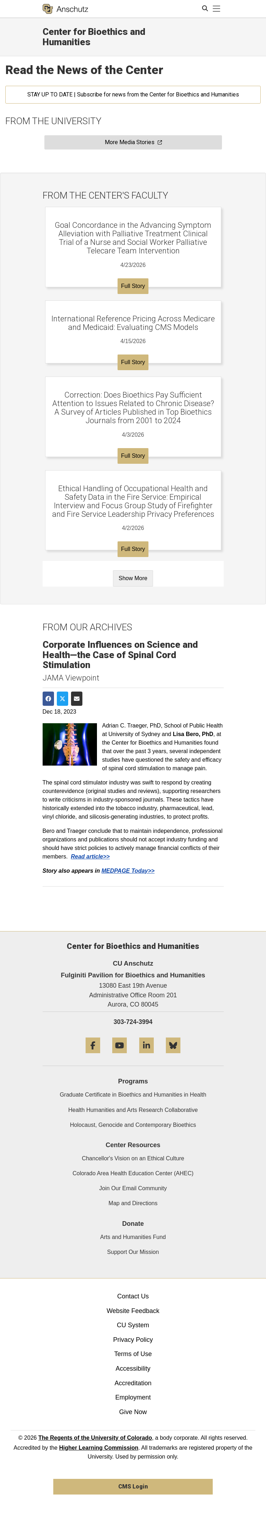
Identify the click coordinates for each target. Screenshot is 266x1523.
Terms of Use (133, 1353)
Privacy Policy (133, 1339)
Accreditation (132, 1383)
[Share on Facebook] (48, 699)
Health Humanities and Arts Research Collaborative (133, 1110)
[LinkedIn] (146, 1056)
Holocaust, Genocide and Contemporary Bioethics (133, 1125)
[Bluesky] (173, 1056)
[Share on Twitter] (62, 699)
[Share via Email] (76, 699)
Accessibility (132, 1368)
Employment (133, 1397)
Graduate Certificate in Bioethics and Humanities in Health (133, 1095)
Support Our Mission (133, 1252)
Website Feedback (133, 1310)
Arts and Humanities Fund (133, 1237)
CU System (133, 1325)
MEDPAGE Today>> (128, 871)
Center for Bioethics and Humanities (94, 36)
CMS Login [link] (133, 1486)
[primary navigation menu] (217, 9)
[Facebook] (92, 1056)
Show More (133, 578)
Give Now (133, 1412)
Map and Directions (133, 1203)
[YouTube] (119, 1056)
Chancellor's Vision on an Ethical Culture (133, 1158)
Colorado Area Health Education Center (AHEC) (133, 1173)
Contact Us (133, 1296)
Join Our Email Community (133, 1188)
